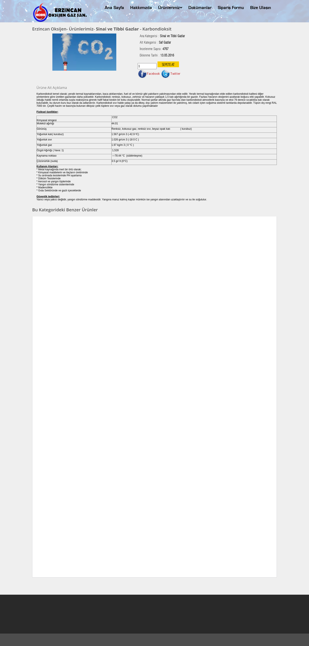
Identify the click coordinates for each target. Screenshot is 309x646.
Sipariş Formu (231, 8)
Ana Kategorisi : (162, 36)
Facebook (149, 73)
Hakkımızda (141, 8)
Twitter (170, 73)
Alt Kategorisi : (155, 42)
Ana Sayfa (114, 8)
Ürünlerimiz (170, 8)
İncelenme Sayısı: (154, 49)
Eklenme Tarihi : (157, 55)
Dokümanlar (200, 8)
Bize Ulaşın (260, 8)
